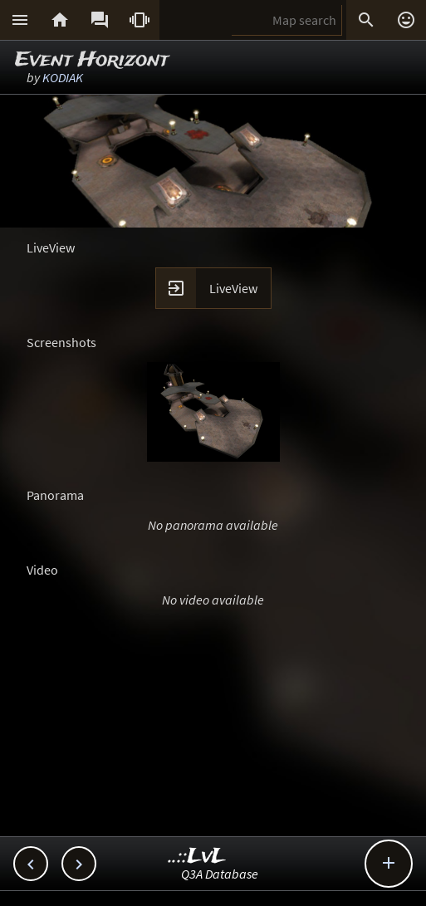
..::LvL (197, 856)
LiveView (233, 288)
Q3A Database (219, 873)
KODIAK (62, 77)
